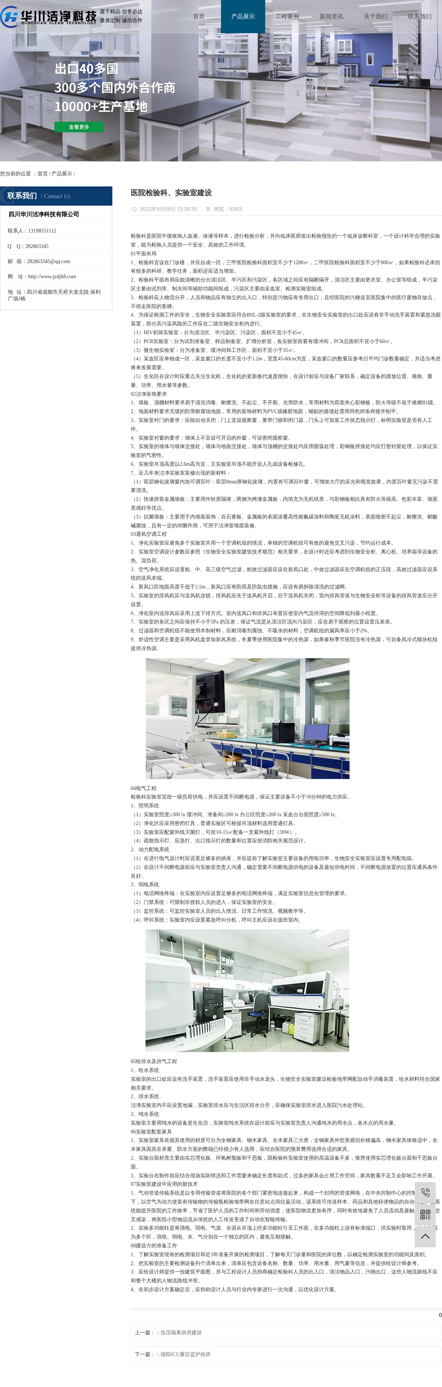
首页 (199, 16)
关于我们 (375, 16)
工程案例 (287, 16)
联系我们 (420, 16)
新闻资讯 (331, 16)
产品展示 (243, 16)
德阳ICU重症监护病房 (186, 1354)
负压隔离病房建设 (181, 1332)
